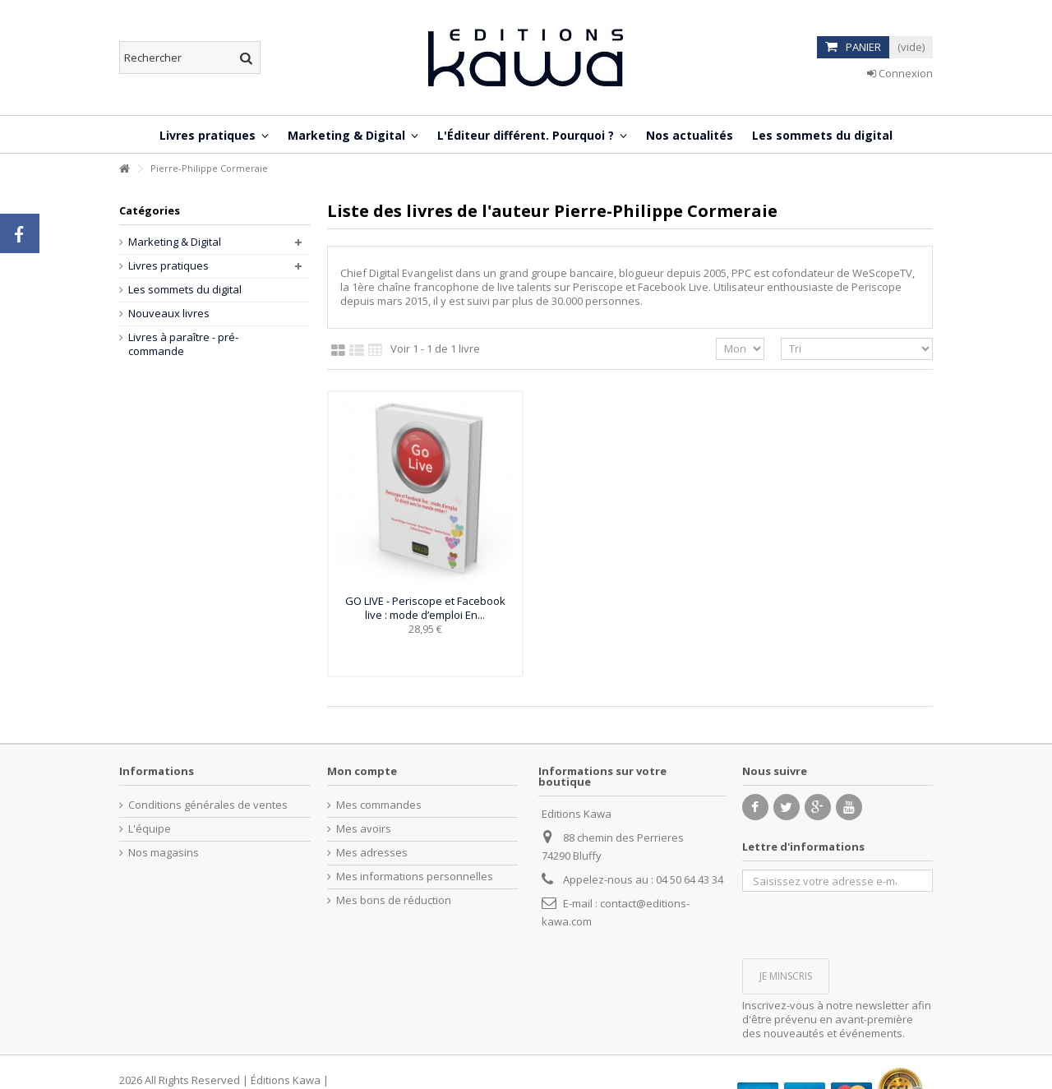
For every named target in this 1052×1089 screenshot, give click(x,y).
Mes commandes (379, 805)
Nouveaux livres (169, 314)
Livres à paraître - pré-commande (183, 344)
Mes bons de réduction (393, 900)
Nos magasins (163, 853)
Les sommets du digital (185, 290)
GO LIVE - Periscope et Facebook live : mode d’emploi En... (425, 607)
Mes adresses (372, 853)
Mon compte (362, 771)
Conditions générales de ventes (208, 805)
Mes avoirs (363, 829)
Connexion (900, 73)
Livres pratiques (168, 266)
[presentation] (867, 924)
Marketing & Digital (174, 242)
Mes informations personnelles (414, 877)
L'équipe (149, 829)
